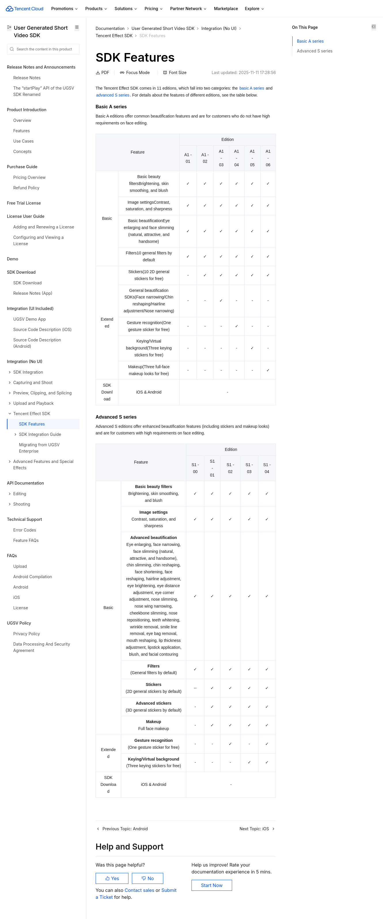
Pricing (154, 9)
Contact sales (140, 890)
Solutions (126, 9)
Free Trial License (24, 203)
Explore (255, 9)
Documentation (110, 28)
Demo (12, 258)
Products (96, 9)
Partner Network (188, 9)
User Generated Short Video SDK (163, 28)
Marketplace (226, 8)
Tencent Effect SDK (114, 35)
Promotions (64, 9)
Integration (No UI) (218, 28)
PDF (102, 72)
